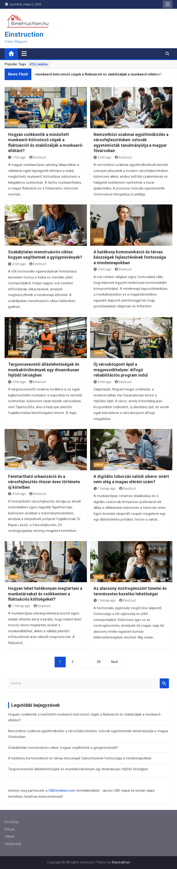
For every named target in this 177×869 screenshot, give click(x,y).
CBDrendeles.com (61, 790)
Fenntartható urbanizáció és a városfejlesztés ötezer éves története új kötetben (44, 482)
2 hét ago (102, 157)
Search (164, 683)
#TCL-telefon (39, 64)
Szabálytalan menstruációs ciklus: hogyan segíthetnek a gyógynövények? (63, 748)
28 (98, 662)
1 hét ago (17, 157)
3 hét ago (102, 269)
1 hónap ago (105, 488)
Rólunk (10, 829)
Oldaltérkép (13, 844)
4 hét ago (102, 382)
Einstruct (37, 157)
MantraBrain (121, 862)
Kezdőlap (12, 822)
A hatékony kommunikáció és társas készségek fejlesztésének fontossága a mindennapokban (130, 257)
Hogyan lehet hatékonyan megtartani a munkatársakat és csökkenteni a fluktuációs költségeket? (45, 594)
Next (114, 662)
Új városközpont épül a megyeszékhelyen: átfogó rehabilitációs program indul (121, 370)
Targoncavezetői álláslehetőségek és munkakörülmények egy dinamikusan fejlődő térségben (43, 370)
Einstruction (24, 34)
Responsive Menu (167, 4)
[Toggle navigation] (24, 53)
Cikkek (13, 122)
